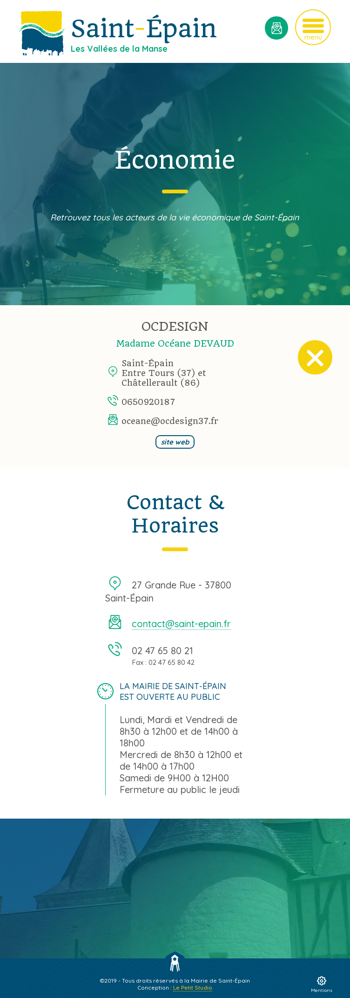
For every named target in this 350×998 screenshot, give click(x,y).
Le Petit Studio (192, 987)
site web (175, 441)
